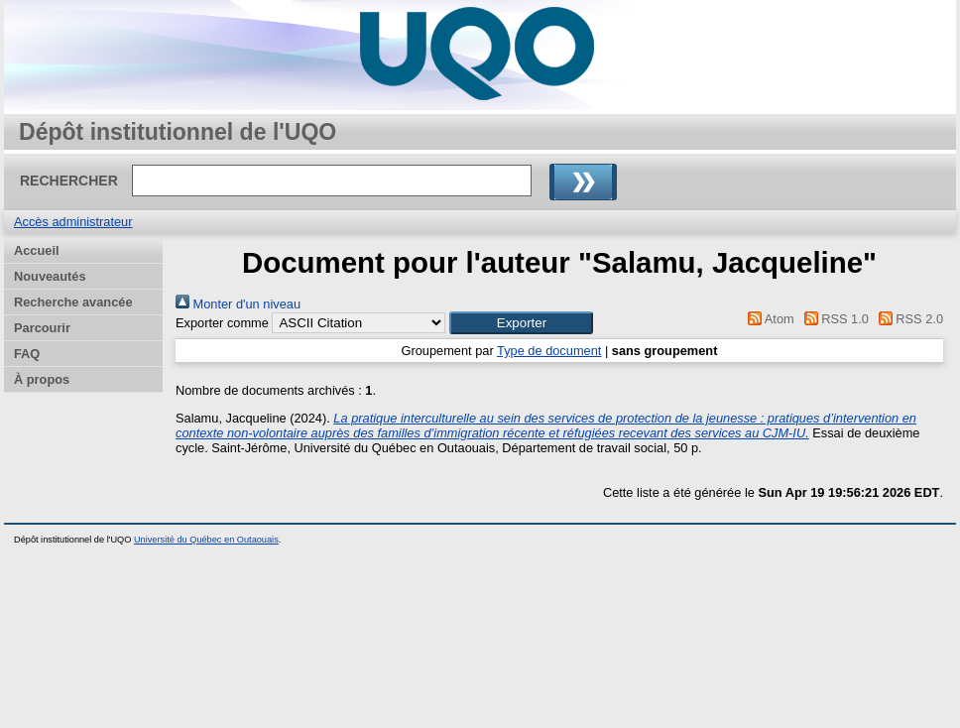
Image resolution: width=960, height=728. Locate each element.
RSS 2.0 (907, 318)
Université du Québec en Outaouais (206, 540)
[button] (521, 322)
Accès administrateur (73, 221)
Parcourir (42, 327)
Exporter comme (222, 322)
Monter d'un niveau (238, 304)
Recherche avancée (73, 302)
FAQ (27, 353)
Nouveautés (50, 276)
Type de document (549, 350)
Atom (768, 318)
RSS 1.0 (833, 318)
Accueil (37, 250)
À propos (41, 379)
